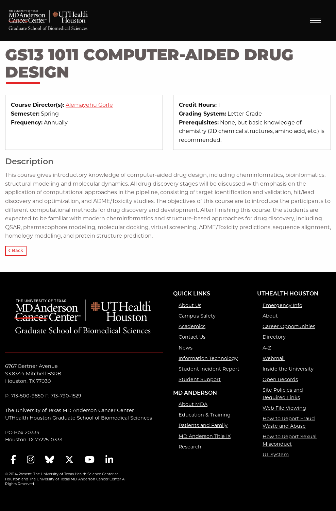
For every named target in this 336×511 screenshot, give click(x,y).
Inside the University (288, 369)
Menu (315, 20)
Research (190, 447)
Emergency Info (282, 305)
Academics (192, 326)
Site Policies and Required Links (283, 394)
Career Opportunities (289, 326)
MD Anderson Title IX (205, 436)
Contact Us (192, 337)
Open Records (280, 379)
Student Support (200, 379)
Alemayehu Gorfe (89, 105)
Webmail (274, 358)
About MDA (193, 404)
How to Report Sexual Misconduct (290, 440)
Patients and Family (203, 425)
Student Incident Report (209, 369)
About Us (190, 305)
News (185, 348)
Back (16, 251)
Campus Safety (197, 316)
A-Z (267, 348)
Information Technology (208, 358)
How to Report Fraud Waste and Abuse (289, 422)
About (270, 316)
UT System (276, 455)
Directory (274, 337)
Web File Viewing (284, 408)
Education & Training (205, 415)
